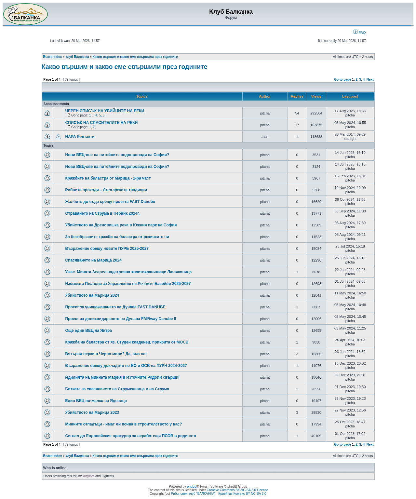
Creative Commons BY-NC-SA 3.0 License (237, 490)
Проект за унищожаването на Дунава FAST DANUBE (115, 307)
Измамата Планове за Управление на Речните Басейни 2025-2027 (128, 283)
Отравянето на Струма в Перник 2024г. (102, 213)
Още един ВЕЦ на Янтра (88, 330)
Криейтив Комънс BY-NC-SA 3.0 (242, 493)
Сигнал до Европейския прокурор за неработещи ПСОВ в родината (130, 436)
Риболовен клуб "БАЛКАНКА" (193, 493)
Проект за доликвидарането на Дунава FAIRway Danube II (120, 319)
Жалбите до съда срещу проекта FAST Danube (110, 201)
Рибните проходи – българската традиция (106, 190)
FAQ (360, 32)
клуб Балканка (77, 57)
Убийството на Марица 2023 (92, 412)
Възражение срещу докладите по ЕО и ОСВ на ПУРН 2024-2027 (126, 365)
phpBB (192, 486)
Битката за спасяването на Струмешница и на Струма (117, 389)
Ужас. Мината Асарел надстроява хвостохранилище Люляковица (128, 272)
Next (370, 79)
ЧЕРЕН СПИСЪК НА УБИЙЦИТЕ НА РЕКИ (104, 111)
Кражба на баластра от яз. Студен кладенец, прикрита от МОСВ (127, 342)
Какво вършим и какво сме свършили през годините (135, 57)
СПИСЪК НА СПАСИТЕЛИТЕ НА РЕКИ (101, 122)
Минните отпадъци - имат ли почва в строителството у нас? (123, 424)
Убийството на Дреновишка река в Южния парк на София (121, 225)
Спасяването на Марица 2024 (93, 260)
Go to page (342, 79)
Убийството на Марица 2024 (92, 295)
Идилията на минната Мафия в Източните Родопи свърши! (122, 377)
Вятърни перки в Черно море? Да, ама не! (106, 354)
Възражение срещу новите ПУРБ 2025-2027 (107, 248)
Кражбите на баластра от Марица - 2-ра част (108, 178)
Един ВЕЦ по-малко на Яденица (96, 400)
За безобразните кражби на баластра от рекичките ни (117, 237)
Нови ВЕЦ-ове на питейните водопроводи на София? (117, 155)
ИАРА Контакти (80, 136)
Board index (52, 57)
